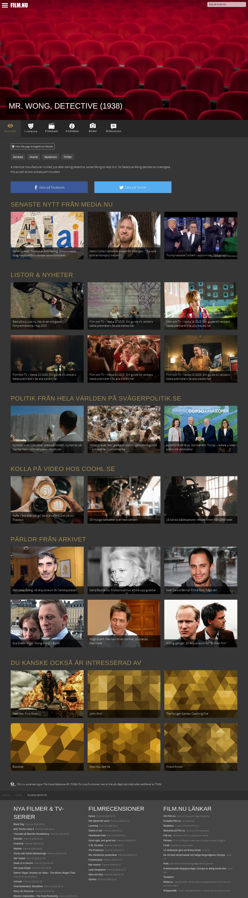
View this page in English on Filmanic (32, 146)
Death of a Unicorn (23, 848)
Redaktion (168, 811)
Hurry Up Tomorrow (24, 876)
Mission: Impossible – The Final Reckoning (36, 881)
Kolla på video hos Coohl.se (63, 462)
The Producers (96, 835)
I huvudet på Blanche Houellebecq (31, 819)
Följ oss (167, 820)
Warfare (18, 833)
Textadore (168, 862)
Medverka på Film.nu (174, 815)
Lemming (93, 811)
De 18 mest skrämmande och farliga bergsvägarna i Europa (194, 840)
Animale (18, 866)
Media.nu (168, 867)
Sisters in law (95, 815)
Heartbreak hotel (97, 820)
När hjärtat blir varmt (99, 806)
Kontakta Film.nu (172, 806)
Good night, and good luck (102, 825)
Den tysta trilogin (22, 853)
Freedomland (95, 845)
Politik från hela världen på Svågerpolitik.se (96, 393)
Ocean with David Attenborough (30, 838)
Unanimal (18, 828)
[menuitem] (6, 780)
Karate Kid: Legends (24, 891)
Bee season (95, 849)
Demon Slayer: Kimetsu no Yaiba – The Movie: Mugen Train (44, 858)
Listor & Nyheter (42, 273)
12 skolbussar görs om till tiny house (182, 835)
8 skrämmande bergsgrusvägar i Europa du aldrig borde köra (194, 853)
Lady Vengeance (97, 854)
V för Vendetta (96, 830)
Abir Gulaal (19, 843)
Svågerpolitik (170, 875)
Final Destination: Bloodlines (28, 871)
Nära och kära (96, 859)
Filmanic (167, 825)
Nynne (92, 801)
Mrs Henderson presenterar (103, 840)
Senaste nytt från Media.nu (62, 204)
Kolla (166, 848)
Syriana (92, 864)
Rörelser (18, 824)
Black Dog (19, 809)
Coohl (166, 830)
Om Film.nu (169, 801)
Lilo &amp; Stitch (22, 886)
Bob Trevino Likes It (24, 814)
